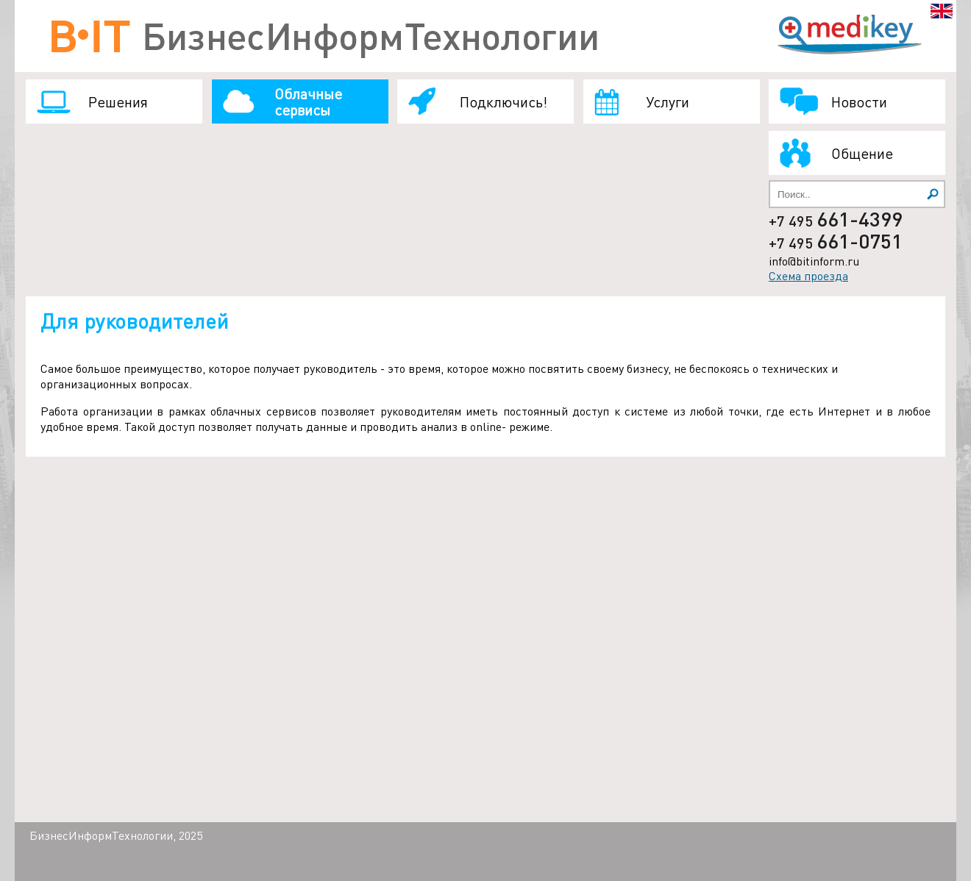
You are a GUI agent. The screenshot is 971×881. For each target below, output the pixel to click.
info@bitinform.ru (814, 260)
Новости (859, 101)
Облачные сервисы (308, 101)
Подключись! (503, 101)
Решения (118, 101)
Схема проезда (808, 275)
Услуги (667, 101)
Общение (862, 153)
